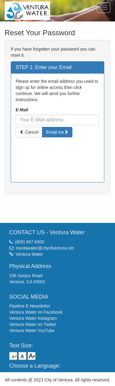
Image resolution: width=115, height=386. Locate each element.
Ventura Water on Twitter (32, 324)
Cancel (29, 132)
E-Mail (22, 109)
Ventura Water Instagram (33, 318)
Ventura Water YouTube (32, 330)
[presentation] (57, 155)
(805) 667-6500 (29, 241)
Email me (57, 132)
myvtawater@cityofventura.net (45, 248)
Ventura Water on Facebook (36, 312)
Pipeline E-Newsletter (29, 306)
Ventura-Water (29, 254)
